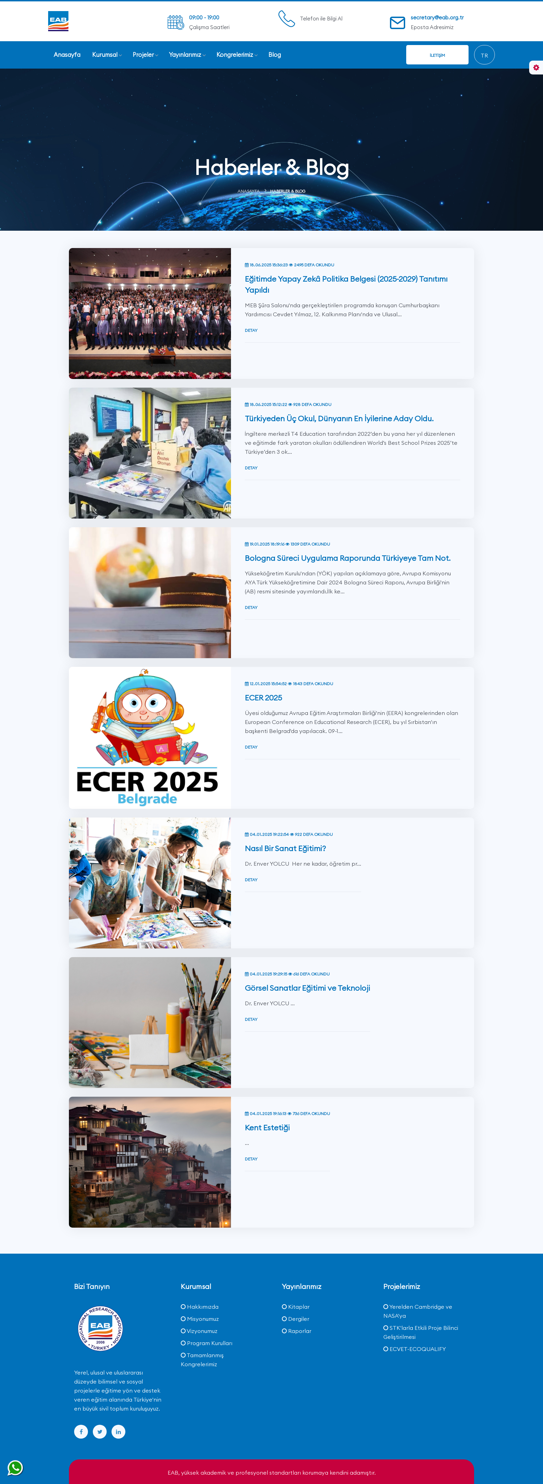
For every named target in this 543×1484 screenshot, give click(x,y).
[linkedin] (118, 1432)
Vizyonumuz (199, 1330)
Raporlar (296, 1330)
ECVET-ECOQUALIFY (414, 1348)
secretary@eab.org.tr (437, 17)
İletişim (437, 55)
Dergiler (295, 1318)
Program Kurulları (206, 1343)
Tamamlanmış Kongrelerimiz (202, 1360)
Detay (251, 297)
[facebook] (81, 1432)
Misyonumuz (200, 1318)
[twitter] (100, 1432)
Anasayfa (249, 191)
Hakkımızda (200, 1306)
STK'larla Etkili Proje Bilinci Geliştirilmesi (420, 1332)
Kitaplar (296, 1306)
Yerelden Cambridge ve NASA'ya (417, 1311)
